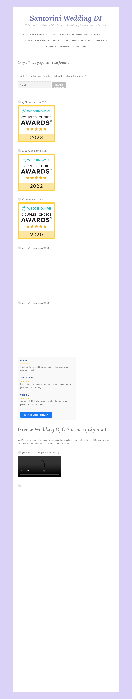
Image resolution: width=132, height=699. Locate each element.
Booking (81, 46)
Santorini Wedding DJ (66, 18)
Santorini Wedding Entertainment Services (78, 35)
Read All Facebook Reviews (36, 415)
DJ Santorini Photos (37, 40)
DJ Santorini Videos (64, 40)
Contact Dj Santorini (58, 46)
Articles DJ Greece (91, 40)
